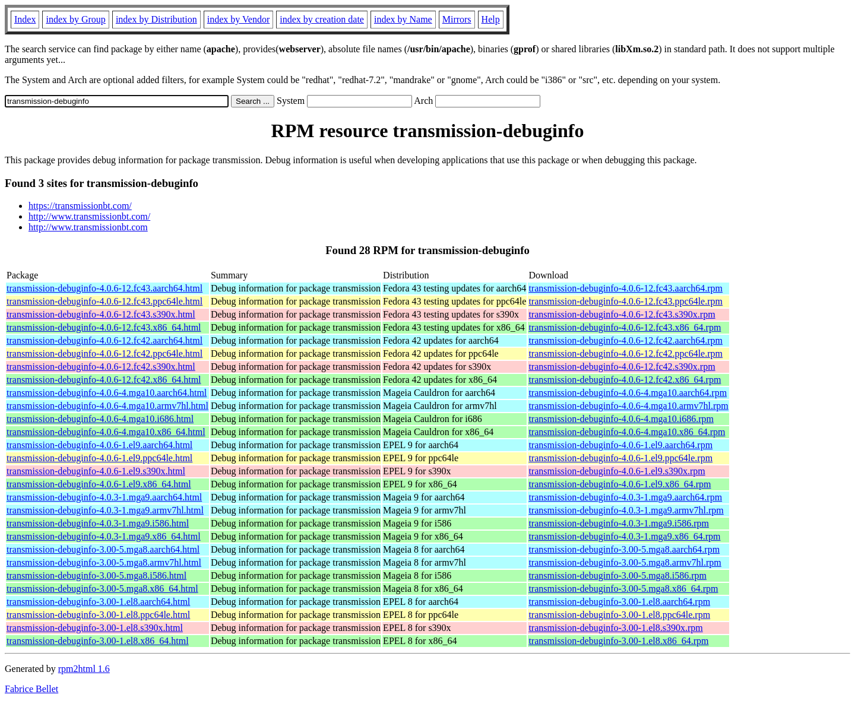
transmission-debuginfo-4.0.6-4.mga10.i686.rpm (621, 419)
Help (491, 19)
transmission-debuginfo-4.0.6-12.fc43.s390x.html (101, 314)
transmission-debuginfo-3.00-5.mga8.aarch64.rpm (624, 549)
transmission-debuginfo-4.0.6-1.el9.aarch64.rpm (620, 445)
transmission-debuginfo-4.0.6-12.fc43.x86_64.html (104, 327)
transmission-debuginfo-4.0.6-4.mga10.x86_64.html (106, 432)
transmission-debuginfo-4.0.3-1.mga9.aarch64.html (104, 497)
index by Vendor (238, 19)
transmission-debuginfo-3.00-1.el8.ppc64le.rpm (619, 615)
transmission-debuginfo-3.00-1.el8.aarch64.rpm (619, 602)
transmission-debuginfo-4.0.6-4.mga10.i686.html (100, 419)
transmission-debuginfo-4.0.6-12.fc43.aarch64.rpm (625, 288)
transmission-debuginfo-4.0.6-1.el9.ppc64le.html (99, 458)
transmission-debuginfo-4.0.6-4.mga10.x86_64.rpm (626, 432)
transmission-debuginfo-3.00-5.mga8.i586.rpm (617, 575)
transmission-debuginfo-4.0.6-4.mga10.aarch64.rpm (627, 393)
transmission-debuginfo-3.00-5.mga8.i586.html (96, 575)
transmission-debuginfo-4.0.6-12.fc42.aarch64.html (104, 340)
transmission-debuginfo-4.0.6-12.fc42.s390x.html (101, 366)
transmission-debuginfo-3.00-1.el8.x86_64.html (98, 641)
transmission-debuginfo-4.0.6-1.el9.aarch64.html (99, 445)
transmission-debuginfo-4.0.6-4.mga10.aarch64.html (107, 393)
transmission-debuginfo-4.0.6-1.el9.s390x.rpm (616, 471)
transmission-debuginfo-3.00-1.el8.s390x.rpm (615, 628)
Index (25, 19)
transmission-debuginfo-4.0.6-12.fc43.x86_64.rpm (624, 327)
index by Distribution (156, 19)
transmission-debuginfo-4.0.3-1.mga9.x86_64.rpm (624, 536)
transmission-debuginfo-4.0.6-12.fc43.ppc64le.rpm (625, 301)
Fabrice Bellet (31, 689)
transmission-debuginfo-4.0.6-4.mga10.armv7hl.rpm (628, 406)
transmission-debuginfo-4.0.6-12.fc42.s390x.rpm (621, 366)
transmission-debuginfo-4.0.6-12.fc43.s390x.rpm (621, 314)
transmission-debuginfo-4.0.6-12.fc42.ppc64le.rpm (625, 353)
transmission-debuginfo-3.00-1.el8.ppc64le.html (98, 615)
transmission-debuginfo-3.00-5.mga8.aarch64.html (103, 549)
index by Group (75, 19)
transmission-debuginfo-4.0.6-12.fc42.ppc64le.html (104, 353)
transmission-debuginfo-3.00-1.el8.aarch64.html (98, 602)
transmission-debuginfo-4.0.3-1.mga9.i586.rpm (618, 523)
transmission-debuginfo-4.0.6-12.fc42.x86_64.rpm (624, 380)
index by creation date (322, 19)
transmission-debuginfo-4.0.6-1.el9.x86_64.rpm (619, 484)
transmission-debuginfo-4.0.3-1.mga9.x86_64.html (104, 536)
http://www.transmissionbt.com (88, 227)
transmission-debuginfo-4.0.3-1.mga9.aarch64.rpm (625, 497)
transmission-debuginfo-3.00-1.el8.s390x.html (95, 628)
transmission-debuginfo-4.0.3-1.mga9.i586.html (98, 523)
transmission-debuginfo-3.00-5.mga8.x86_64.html (102, 589)
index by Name (403, 19)
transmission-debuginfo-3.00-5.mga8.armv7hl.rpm (624, 562)
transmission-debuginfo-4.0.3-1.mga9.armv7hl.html (105, 510)
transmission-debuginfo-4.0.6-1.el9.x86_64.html (99, 484)
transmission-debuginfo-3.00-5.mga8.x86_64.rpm (623, 589)
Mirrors (456, 19)
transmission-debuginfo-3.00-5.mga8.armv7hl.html (104, 562)
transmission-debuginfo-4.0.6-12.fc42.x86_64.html (104, 380)
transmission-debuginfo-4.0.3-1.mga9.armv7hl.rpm (625, 510)
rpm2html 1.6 (84, 669)
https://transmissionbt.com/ (80, 206)
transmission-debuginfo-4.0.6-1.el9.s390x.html (96, 471)
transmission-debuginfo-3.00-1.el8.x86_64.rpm (618, 641)
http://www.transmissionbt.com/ (89, 216)
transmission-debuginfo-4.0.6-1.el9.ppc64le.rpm (620, 458)
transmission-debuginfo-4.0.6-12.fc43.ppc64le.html (104, 301)
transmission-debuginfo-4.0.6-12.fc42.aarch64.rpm (625, 340)
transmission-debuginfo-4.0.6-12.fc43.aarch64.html (104, 288)
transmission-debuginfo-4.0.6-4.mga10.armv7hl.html (107, 406)
